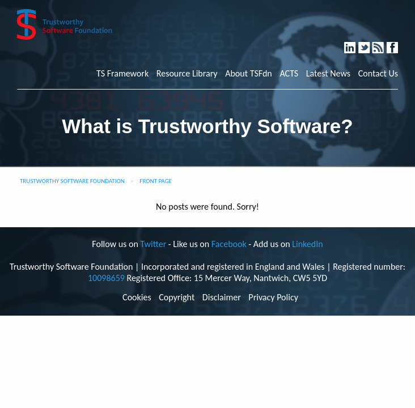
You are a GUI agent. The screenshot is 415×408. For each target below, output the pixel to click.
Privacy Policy (273, 297)
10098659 (106, 278)
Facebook (397, 42)
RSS (383, 42)
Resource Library (187, 74)
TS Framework (122, 74)
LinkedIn (355, 42)
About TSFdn (248, 74)
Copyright (176, 297)
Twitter (369, 42)
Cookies (136, 297)
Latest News (328, 74)
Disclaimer (221, 297)
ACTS (289, 74)
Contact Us (378, 74)
